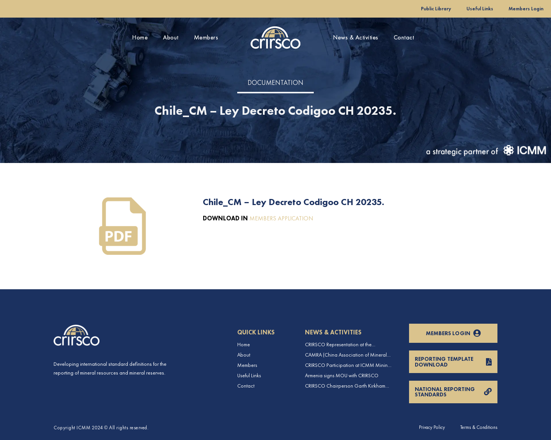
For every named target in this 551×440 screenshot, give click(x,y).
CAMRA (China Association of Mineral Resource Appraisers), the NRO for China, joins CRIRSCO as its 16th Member (349, 355)
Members (206, 37)
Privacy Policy (432, 427)
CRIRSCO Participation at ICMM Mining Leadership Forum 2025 (348, 365)
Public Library (436, 8)
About (171, 37)
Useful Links (479, 8)
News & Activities (355, 37)
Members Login (526, 8)
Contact (404, 37)
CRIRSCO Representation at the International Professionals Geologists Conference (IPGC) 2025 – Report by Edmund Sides (345, 344)
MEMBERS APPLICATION (281, 218)
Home (140, 37)
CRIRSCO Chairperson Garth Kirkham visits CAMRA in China (345, 386)
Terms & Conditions (478, 427)
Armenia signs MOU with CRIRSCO (341, 375)
